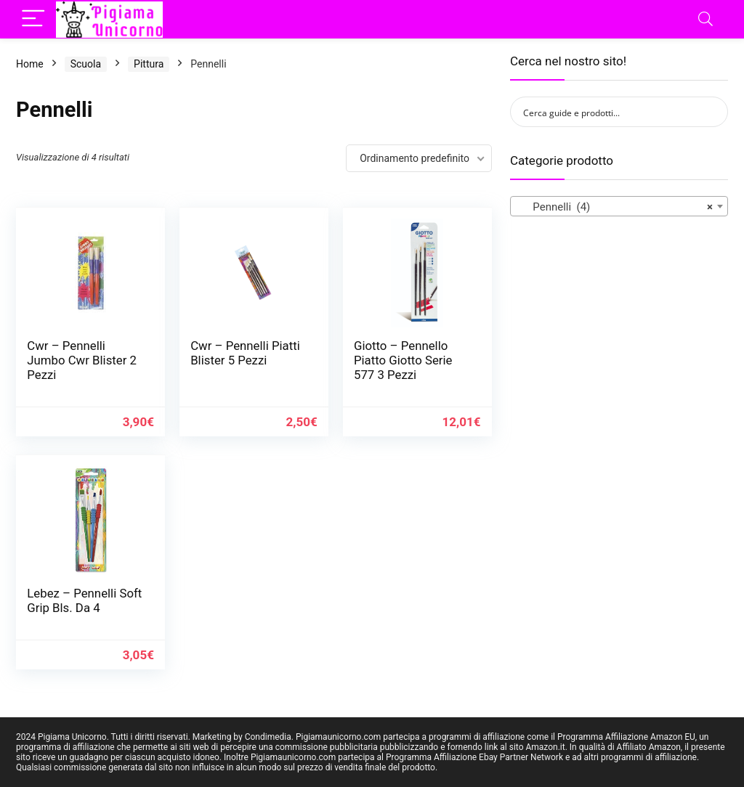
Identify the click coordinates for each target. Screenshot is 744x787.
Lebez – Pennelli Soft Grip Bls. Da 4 (84, 600)
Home (30, 64)
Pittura (148, 64)
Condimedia (268, 737)
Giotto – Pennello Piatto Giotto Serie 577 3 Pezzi (403, 360)
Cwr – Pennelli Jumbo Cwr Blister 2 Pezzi (82, 360)
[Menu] (33, 19)
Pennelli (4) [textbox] (615, 207)
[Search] (705, 19)
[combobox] (619, 206)
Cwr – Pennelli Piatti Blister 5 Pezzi (245, 352)
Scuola (85, 64)
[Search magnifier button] (713, 112)
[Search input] (609, 112)
